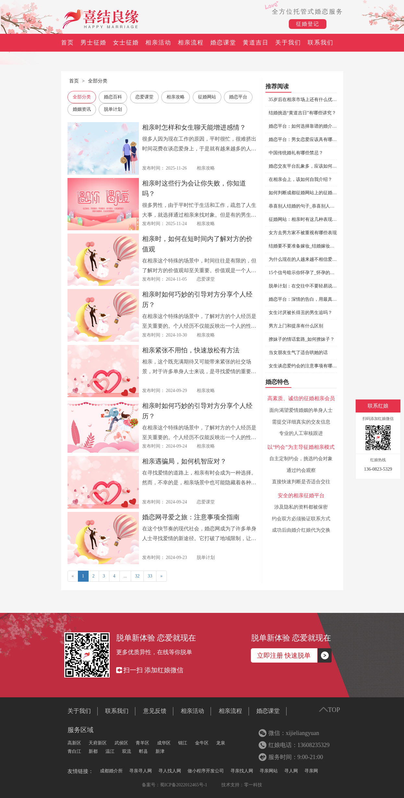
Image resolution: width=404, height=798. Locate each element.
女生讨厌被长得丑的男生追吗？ (300, 312)
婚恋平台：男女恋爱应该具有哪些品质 (307, 139)
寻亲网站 (269, 770)
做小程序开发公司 (206, 770)
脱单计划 (113, 109)
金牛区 (202, 743)
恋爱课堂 (144, 97)
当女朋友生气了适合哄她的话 (298, 352)
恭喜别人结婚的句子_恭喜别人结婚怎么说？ (313, 206)
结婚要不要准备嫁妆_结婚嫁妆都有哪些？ (311, 246)
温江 (110, 751)
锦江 (182, 743)
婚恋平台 (238, 97)
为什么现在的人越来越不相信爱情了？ (307, 259)
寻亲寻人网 (140, 770)
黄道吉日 (256, 42)
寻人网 (291, 770)
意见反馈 (154, 711)
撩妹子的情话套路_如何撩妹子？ (302, 339)
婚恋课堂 (223, 42)
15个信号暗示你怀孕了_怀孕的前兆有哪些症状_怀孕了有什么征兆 (334, 272)
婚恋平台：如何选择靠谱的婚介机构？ (307, 126)
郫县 (143, 751)
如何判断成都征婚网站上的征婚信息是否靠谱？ (316, 192)
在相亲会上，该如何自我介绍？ (300, 179)
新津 (160, 751)
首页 (67, 42)
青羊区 (142, 743)
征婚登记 (307, 24)
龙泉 (220, 743)
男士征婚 (93, 42)
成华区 (164, 743)
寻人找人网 (169, 770)
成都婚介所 (111, 770)
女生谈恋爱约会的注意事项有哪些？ (305, 365)
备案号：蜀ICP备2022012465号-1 (174, 784)
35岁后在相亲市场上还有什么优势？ (305, 99)
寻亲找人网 (241, 770)
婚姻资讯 (82, 109)
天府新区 (98, 743)
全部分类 (97, 80)
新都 (93, 751)
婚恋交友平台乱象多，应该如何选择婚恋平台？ (316, 166)
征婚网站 (207, 97)
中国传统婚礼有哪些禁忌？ (296, 152)
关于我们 (288, 42)
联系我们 (321, 42)
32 (137, 576)
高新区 (74, 743)
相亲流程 (191, 42)
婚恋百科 (113, 97)
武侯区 (121, 743)
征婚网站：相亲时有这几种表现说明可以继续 (314, 219)
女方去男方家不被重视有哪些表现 (303, 232)
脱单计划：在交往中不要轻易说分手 (305, 286)
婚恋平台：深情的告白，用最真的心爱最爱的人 (316, 299)
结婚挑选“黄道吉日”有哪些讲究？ (302, 112)
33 (150, 576)
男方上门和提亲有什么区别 (296, 325)
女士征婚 (126, 42)
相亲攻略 (175, 97)
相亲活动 (158, 42)
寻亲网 (311, 770)
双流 (126, 751)
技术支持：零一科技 (241, 784)
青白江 (74, 751)
